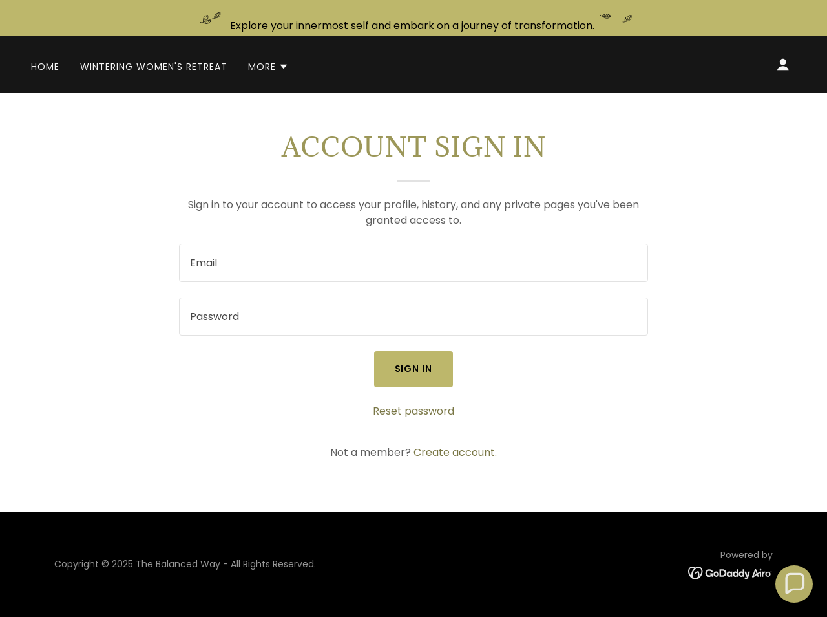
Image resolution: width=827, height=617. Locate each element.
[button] (268, 66)
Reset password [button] (413, 411)
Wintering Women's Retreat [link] (153, 66)
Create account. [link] (455, 452)
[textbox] (413, 263)
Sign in (414, 368)
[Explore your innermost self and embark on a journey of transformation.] (413, 18)
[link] (730, 572)
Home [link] (45, 66)
